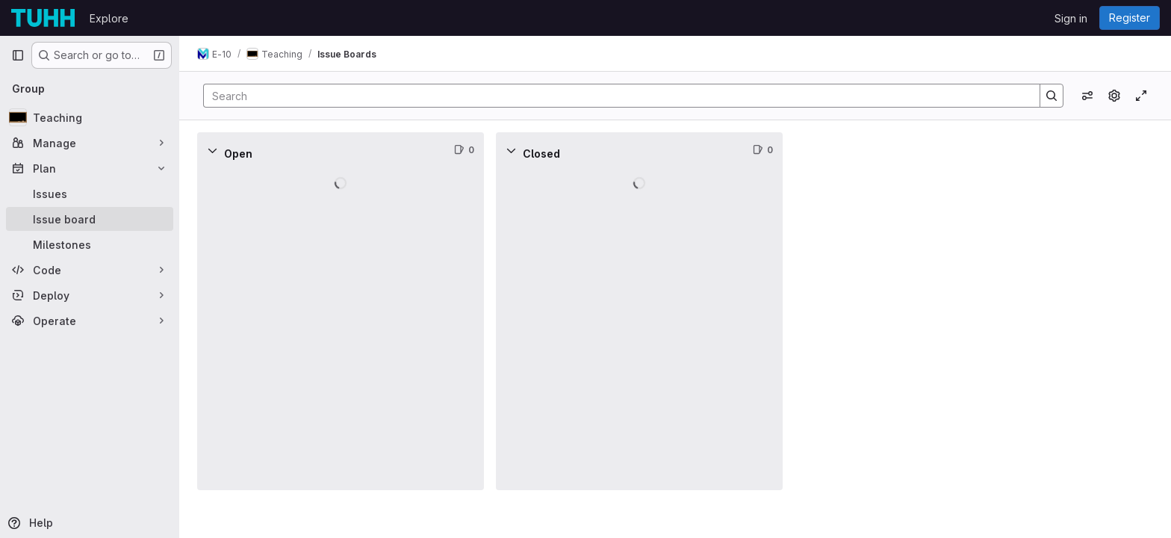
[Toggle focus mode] (1141, 96)
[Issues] (89, 193)
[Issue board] (89, 219)
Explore (109, 18)
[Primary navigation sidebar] (18, 55)
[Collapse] (212, 150)
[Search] (614, 96)
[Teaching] (89, 117)
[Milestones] (89, 244)
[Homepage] (43, 18)
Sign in (1070, 18)
